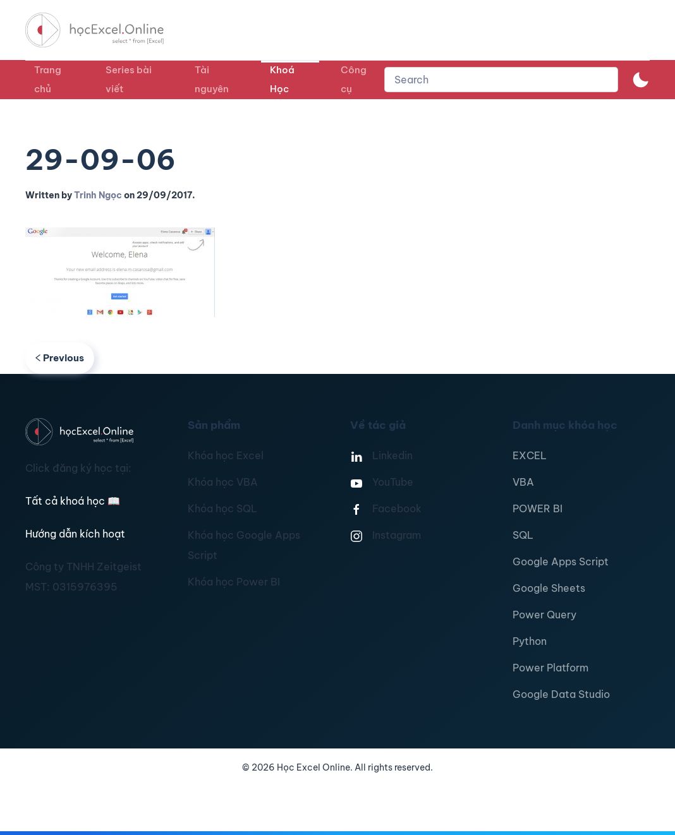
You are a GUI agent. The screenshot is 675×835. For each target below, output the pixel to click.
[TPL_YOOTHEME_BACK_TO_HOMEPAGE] (106, 30)
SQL (523, 535)
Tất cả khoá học (72, 501)
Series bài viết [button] (129, 79)
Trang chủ (47, 79)
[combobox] (501, 79)
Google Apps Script (561, 561)
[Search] (501, 79)
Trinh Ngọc (98, 195)
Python (530, 641)
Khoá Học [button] (282, 79)
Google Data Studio (561, 694)
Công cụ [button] (354, 79)
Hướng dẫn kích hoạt (75, 533)
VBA (523, 482)
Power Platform (550, 667)
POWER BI (537, 508)
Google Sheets (549, 588)
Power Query (544, 614)
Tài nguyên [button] (212, 79)
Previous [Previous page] (59, 358)
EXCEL (530, 455)
